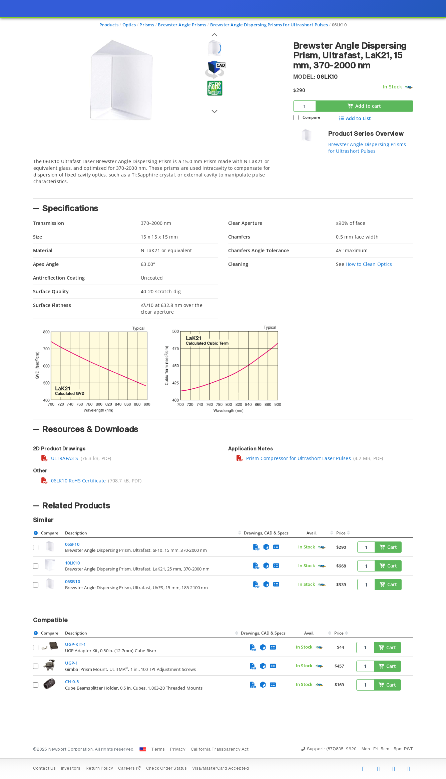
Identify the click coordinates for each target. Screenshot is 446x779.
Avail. (312, 533)
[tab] (158, 176)
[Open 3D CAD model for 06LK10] (214, 70)
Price (341, 533)
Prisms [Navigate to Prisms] (146, 25)
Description (76, 533)
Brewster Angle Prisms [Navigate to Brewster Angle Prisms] (182, 25)
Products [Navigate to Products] (108, 25)
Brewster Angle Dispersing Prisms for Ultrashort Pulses (367, 147)
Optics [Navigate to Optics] (129, 25)
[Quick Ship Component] (408, 87)
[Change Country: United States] (142, 749)
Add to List (355, 118)
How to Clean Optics (369, 264)
